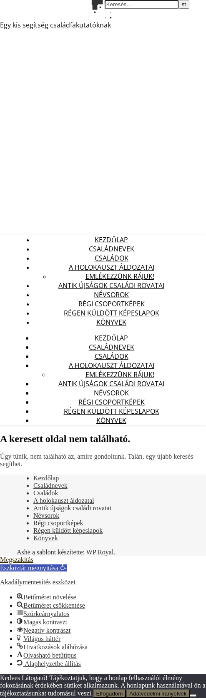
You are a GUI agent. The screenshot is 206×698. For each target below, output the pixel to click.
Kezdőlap (111, 239)
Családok (111, 258)
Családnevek (111, 248)
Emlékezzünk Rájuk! (119, 276)
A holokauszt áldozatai (111, 267)
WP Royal (100, 552)
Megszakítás (16, 559)
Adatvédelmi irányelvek (157, 694)
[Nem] (193, 695)
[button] (33, 567)
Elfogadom (109, 694)
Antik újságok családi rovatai (111, 285)
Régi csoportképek (111, 303)
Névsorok (111, 294)
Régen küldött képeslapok (111, 313)
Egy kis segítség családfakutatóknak (55, 25)
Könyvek (111, 322)
